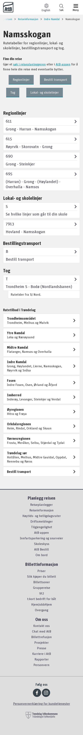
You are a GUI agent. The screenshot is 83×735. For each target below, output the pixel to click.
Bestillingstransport (22, 243)
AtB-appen (63, 64)
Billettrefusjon (41, 637)
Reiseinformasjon (41, 510)
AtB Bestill (41, 549)
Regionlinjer (21, 79)
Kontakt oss (41, 626)
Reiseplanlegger (41, 504)
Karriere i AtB (41, 654)
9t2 (41, 593)
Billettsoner (41, 582)
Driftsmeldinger (41, 521)
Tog (12, 92)
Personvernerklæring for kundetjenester (41, 703)
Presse (41, 648)
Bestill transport (55, 79)
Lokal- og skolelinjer (44, 92)
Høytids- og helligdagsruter (41, 516)
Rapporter (42, 659)
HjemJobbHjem (41, 604)
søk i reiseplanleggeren (29, 64)
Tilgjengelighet (41, 527)
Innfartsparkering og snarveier (41, 538)
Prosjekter (41, 642)
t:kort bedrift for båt (41, 599)
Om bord (42, 555)
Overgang (41, 610)
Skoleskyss (41, 544)
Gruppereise (41, 588)
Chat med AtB (41, 631)
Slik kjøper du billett (41, 576)
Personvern (41, 665)
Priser (41, 571)
